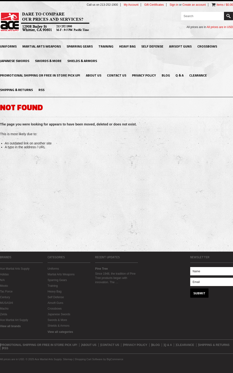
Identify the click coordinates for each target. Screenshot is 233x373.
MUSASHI (6, 303)
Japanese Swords (14, 60)
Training (105, 46)
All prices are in (220, 27)
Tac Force (6, 291)
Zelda (3, 314)
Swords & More (48, 60)
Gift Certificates (154, 4)
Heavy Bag (127, 46)
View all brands (10, 326)
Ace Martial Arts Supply (14, 268)
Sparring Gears (80, 46)
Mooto (4, 285)
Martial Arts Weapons (41, 46)
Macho (4, 308)
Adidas (4, 274)
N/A (2, 280)
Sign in (174, 4)
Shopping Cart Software (88, 359)
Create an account (194, 4)
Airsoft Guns (180, 46)
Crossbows (207, 46)
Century (5, 297)
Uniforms (8, 46)
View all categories (60, 332)
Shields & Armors (82, 60)
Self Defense (152, 46)
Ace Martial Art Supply (14, 320)
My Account (131, 4)
